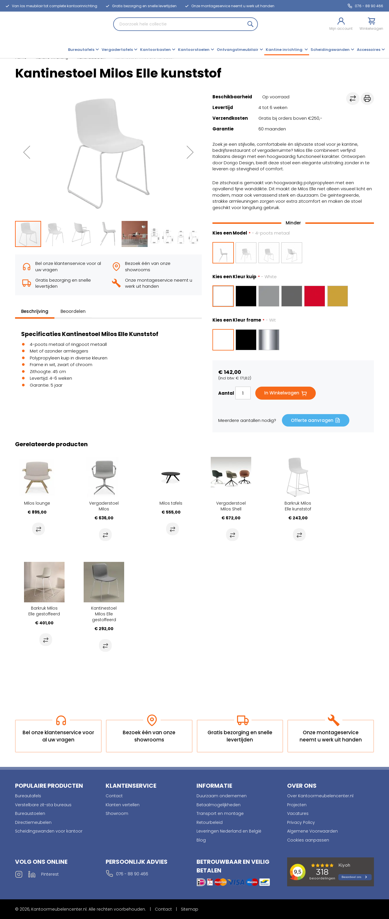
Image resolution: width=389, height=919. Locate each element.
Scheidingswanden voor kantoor (48, 831)
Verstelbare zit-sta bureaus (43, 805)
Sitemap (189, 909)
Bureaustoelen (30, 813)
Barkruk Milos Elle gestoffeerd (44, 611)
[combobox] (185, 24)
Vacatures (298, 813)
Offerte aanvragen (312, 420)
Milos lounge (37, 503)
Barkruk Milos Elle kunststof (298, 506)
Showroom (117, 813)
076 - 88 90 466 (369, 5)
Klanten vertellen (123, 805)
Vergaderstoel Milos (104, 506)
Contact (114, 796)
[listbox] (293, 252)
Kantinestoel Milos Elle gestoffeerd (104, 614)
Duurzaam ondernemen (222, 796)
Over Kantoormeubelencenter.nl (320, 796)
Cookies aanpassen (308, 840)
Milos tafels (170, 503)
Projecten (297, 805)
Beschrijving (34, 311)
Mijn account (341, 28)
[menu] (226, 50)
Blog (201, 840)
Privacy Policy (301, 822)
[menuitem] (83, 50)
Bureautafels (28, 796)
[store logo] (21, 34)
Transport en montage (220, 813)
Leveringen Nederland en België (229, 831)
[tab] (34, 313)
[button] (26, 152)
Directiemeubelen (33, 822)
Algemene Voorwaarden (312, 831)
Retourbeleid (210, 822)
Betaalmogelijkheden (219, 805)
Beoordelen (73, 311)
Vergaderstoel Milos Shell (231, 506)
